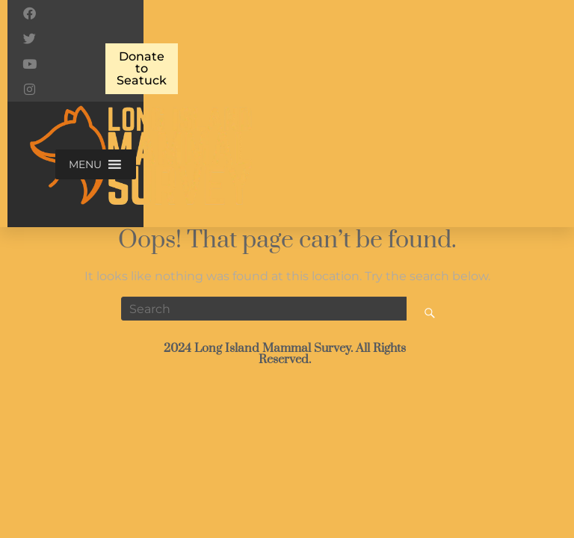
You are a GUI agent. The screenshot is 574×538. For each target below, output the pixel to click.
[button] (85, 164)
